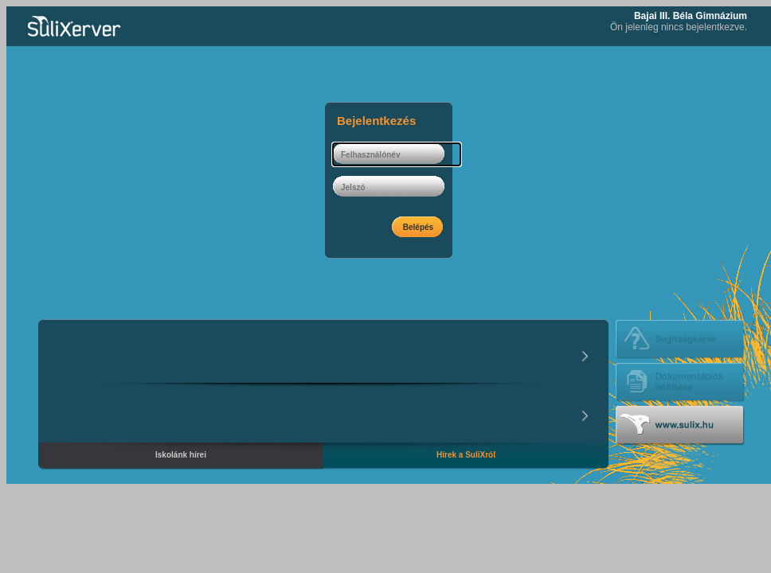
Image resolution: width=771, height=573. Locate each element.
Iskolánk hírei (180, 454)
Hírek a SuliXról (465, 454)
